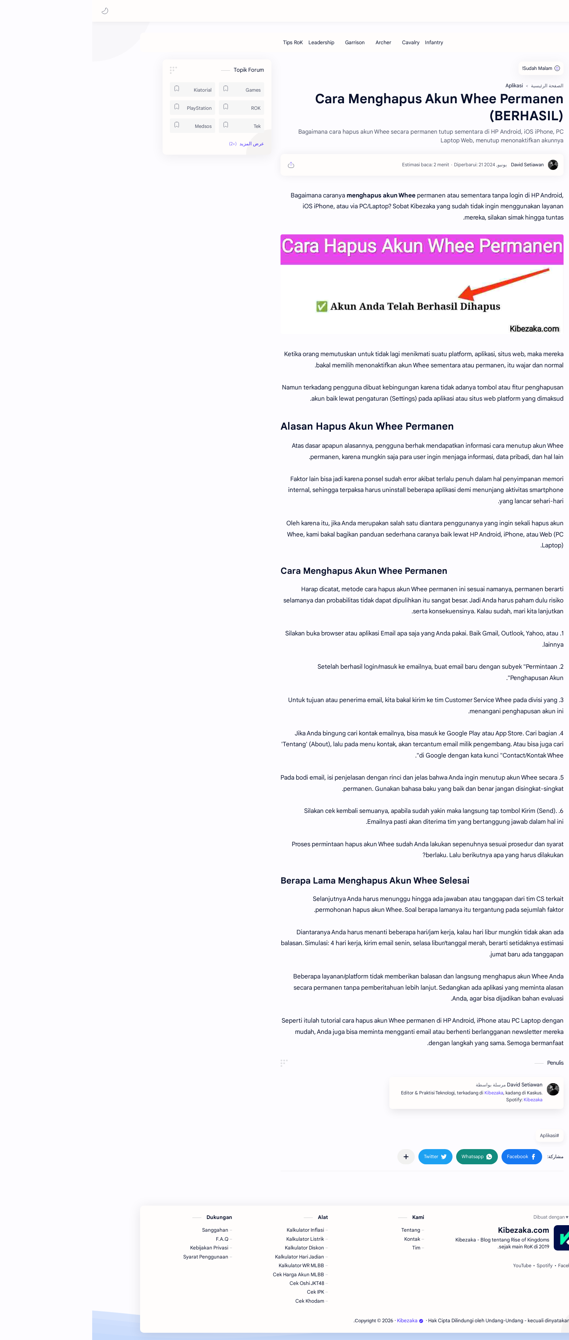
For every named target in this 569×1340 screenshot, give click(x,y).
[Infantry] (342, 42)
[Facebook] (476, 1265)
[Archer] (291, 42)
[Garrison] (263, 42)
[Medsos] (100, 125)
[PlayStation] (100, 107)
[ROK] (149, 107)
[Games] (149, 89)
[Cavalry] (318, 42)
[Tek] (149, 125)
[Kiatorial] (100, 89)
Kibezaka (498, 10)
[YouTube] (430, 1265)
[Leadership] (229, 42)
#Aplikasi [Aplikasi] (457, 1135)
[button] (12, 10)
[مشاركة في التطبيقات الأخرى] (314, 1156)
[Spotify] (452, 1265)
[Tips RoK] (201, 42)
